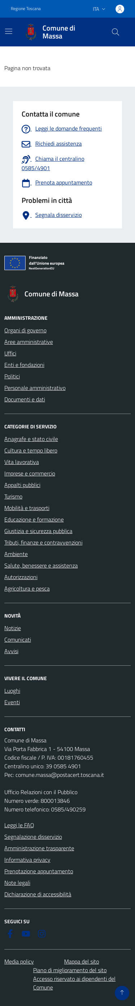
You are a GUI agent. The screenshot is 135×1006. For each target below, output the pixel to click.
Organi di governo (25, 330)
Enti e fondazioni (24, 364)
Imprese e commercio (29, 473)
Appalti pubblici (22, 485)
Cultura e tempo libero (30, 450)
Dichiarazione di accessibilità (37, 894)
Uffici (10, 353)
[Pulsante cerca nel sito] (115, 32)
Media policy (19, 961)
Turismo (13, 496)
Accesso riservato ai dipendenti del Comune (74, 983)
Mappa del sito (81, 961)
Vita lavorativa (21, 462)
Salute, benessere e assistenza (41, 565)
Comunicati (17, 639)
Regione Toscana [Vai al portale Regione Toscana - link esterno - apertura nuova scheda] (26, 8)
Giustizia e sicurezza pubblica (38, 531)
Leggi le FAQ (19, 825)
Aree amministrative (28, 341)
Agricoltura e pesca (27, 588)
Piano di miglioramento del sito (70, 970)
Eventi (12, 702)
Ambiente (16, 554)
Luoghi (12, 690)
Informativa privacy (27, 859)
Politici (12, 376)
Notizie (12, 628)
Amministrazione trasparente (39, 848)
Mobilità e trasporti (26, 508)
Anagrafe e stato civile (31, 438)
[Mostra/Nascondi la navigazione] (8, 31)
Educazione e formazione (34, 519)
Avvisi (11, 651)
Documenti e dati (24, 399)
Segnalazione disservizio (33, 836)
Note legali (17, 882)
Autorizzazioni (20, 577)
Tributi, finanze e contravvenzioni (43, 542)
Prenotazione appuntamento (38, 871)
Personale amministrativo (35, 387)
